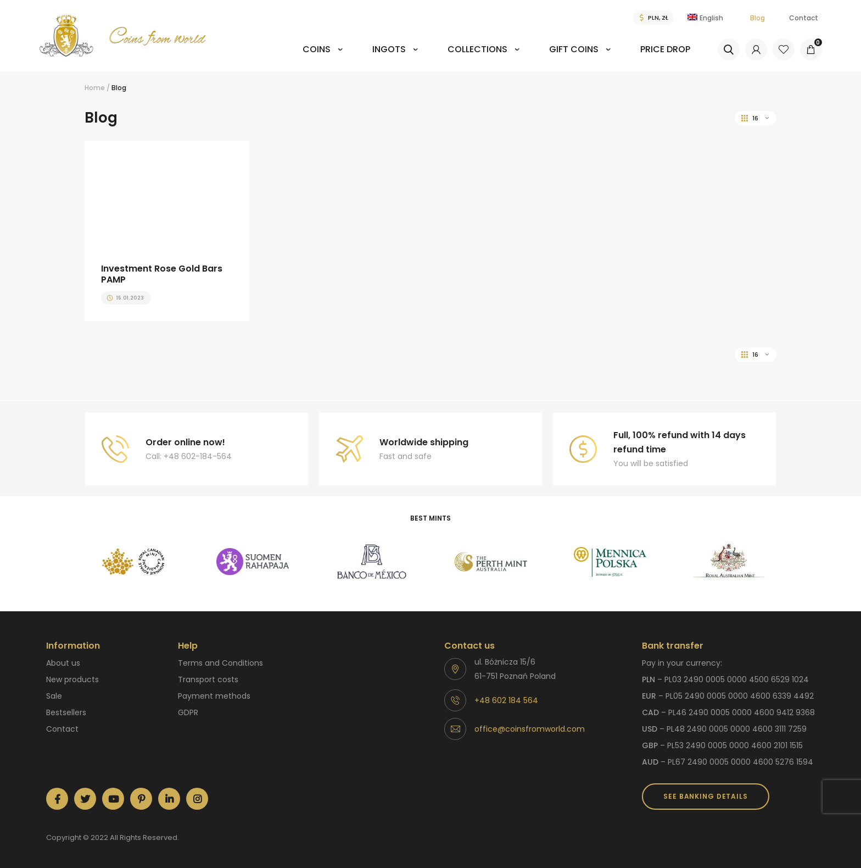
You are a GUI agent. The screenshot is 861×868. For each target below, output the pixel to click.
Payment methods (214, 695)
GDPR (188, 712)
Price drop (665, 49)
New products (72, 679)
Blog (757, 18)
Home (95, 87)
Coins (317, 49)
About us (63, 662)
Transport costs (208, 679)
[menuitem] (323, 56)
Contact (803, 18)
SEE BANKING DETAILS (705, 796)
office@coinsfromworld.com (529, 728)
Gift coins (574, 49)
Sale (54, 695)
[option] (133, 562)
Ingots (389, 49)
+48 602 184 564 (506, 700)
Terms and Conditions (220, 662)
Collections (477, 49)
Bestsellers (66, 712)
